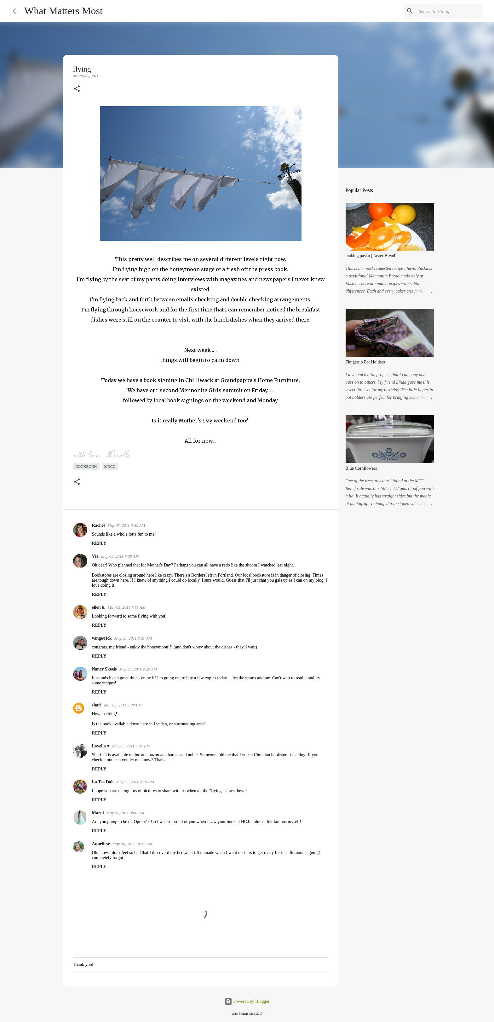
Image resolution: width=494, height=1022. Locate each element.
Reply (99, 543)
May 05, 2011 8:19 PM (135, 782)
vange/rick (102, 638)
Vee (95, 556)
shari (96, 705)
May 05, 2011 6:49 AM (126, 525)
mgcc (109, 466)
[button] (77, 89)
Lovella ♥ (101, 746)
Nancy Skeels (104, 669)
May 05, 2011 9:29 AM (138, 669)
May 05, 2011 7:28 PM (123, 705)
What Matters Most (63, 10)
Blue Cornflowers (361, 468)
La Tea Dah (103, 782)
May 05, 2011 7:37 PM (131, 746)
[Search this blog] (449, 11)
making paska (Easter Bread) (371, 255)
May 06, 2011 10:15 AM (132, 843)
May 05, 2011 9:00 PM (125, 812)
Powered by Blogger (247, 1001)
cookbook (86, 466)
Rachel (98, 525)
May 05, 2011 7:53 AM (127, 607)
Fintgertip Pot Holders (365, 362)
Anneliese (101, 843)
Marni (98, 812)
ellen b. (99, 607)
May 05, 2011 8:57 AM (133, 638)
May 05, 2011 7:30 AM (120, 556)
